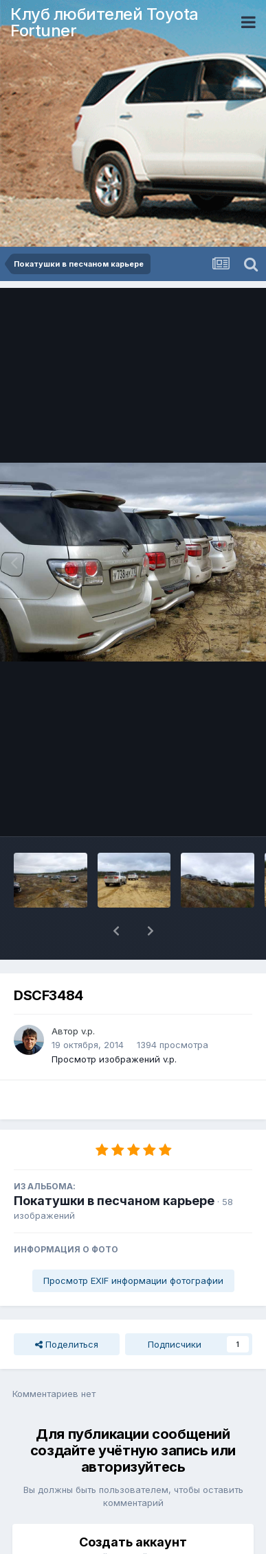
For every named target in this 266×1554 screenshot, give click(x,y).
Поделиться (66, 1308)
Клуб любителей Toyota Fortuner (104, 22)
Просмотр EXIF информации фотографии (133, 1244)
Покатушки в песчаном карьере (114, 1165)
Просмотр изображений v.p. (114, 1023)
